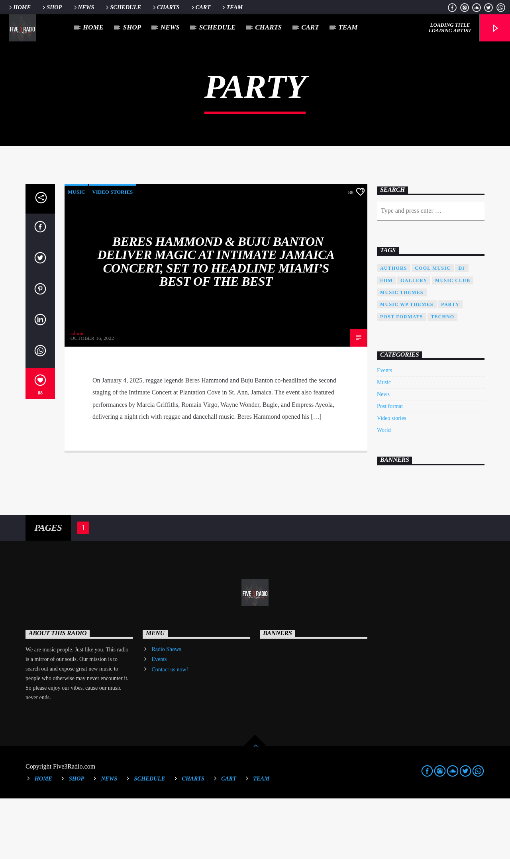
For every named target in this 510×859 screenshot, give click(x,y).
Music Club (452, 341)
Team (232, 7)
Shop (51, 7)
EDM (386, 341)
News (83, 7)
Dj (461, 328)
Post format (390, 467)
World (384, 491)
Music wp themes (407, 365)
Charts (165, 7)
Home (19, 7)
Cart (200, 7)
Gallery (413, 341)
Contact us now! (169, 730)
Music (76, 252)
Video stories (112, 252)
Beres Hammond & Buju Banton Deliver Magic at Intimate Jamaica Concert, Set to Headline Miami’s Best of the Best (216, 322)
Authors (393, 328)
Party (450, 365)
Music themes (402, 353)
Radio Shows (166, 710)
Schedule (122, 7)
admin (77, 394)
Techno (442, 377)
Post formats (401, 377)
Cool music (433, 328)
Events (384, 431)
